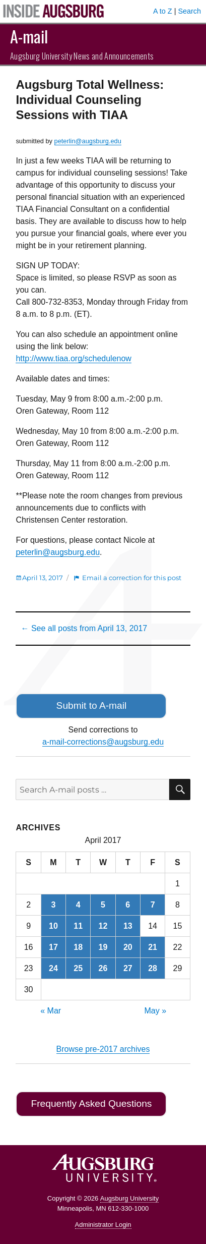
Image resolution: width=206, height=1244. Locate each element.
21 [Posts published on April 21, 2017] (152, 947)
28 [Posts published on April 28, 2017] (152, 968)
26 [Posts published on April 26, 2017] (103, 968)
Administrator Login (103, 1224)
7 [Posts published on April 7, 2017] (153, 904)
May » (156, 1010)
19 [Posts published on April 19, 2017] (103, 947)
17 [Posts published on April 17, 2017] (53, 947)
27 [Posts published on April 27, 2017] (127, 968)
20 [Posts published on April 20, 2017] (127, 947)
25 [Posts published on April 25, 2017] (78, 968)
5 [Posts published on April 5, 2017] (103, 904)
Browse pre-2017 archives (103, 1049)
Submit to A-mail (91, 705)
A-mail (29, 36)
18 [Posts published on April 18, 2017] (78, 947)
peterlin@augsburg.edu (87, 141)
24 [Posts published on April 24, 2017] (53, 968)
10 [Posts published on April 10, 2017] (53, 926)
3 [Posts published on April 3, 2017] (53, 904)
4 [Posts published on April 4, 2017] (78, 904)
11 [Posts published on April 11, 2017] (78, 926)
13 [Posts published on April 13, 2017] (127, 926)
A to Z (162, 11)
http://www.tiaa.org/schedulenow (73, 358)
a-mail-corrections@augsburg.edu (103, 742)
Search (189, 11)
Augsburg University (129, 1198)
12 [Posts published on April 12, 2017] (103, 926)
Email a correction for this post (131, 578)
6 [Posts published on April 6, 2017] (127, 904)
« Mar (50, 1010)
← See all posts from (84, 628)
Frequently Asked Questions (91, 1103)
